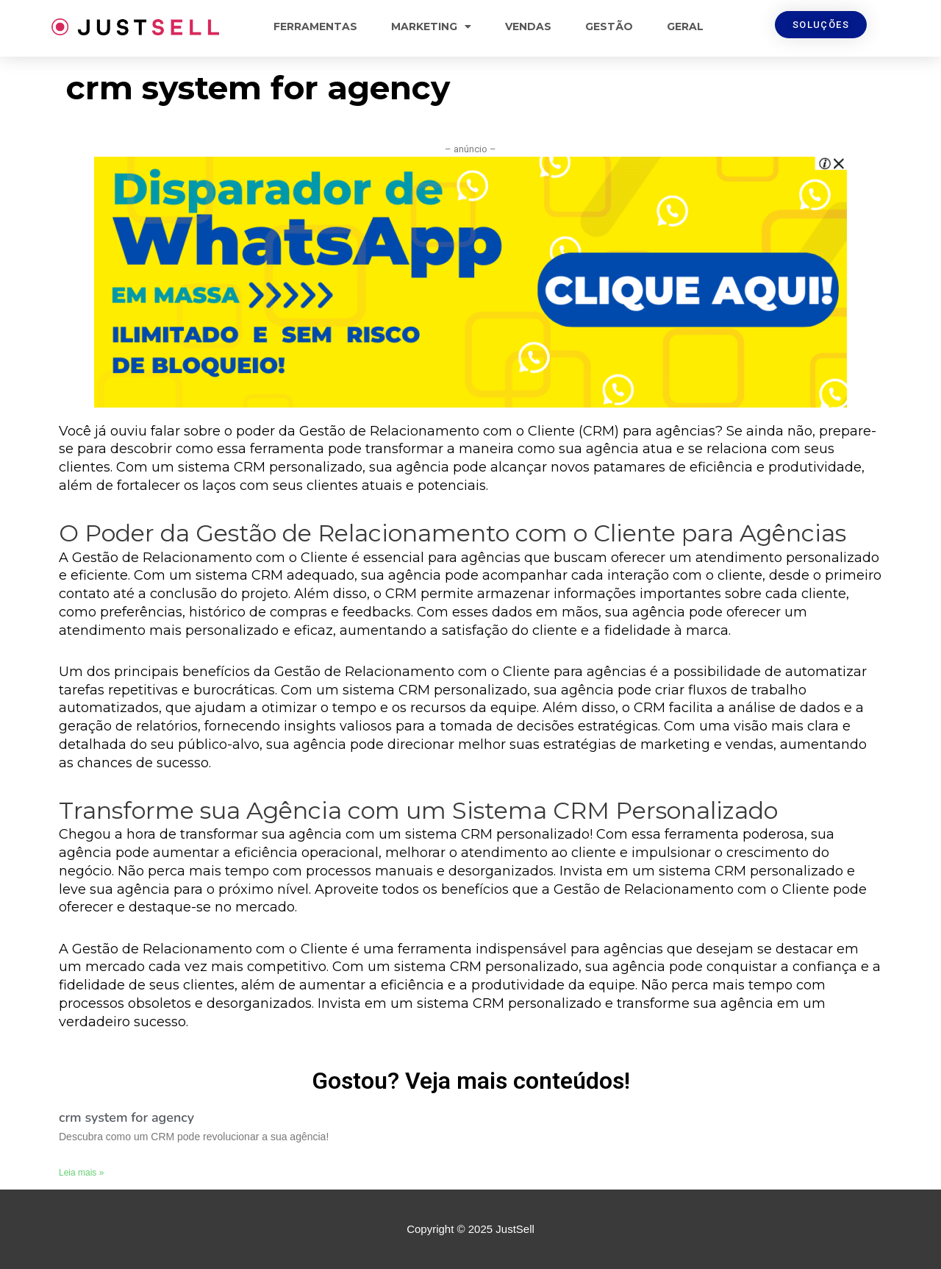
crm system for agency (126, 1117)
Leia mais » (81, 1172)
